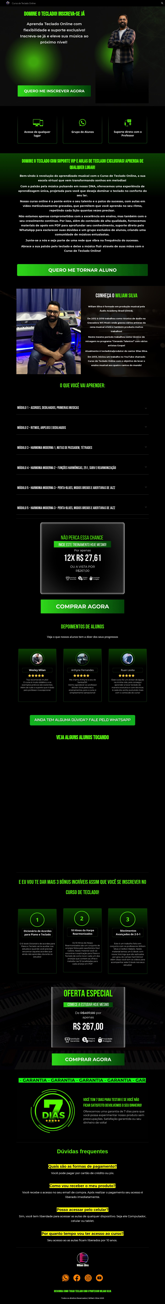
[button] (162, 3)
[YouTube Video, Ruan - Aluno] (48, 767)
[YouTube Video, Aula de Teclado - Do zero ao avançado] (54, 64)
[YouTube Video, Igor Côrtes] (116, 809)
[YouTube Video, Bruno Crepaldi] (48, 809)
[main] (54, 14)
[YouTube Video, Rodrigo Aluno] (116, 767)
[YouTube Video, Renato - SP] (48, 850)
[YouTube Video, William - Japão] (116, 850)
